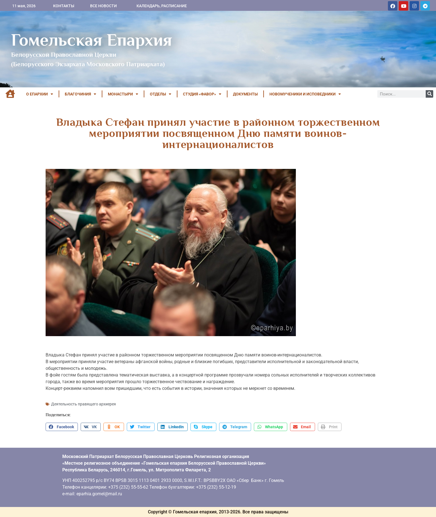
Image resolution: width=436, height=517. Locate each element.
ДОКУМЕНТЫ (245, 94)
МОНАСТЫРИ (123, 94)
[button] (62, 427)
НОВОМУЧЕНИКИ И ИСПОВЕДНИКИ (305, 94)
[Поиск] (429, 94)
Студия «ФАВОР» (202, 94)
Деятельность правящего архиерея (83, 404)
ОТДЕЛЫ (160, 94)
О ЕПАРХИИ (39, 94)
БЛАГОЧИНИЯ (80, 94)
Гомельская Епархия (91, 40)
